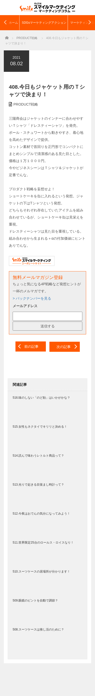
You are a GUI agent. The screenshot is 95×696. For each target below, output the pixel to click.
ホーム (13, 22)
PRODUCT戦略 (25, 104)
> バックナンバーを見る (32, 298)
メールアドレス (25, 306)
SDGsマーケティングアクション (44, 22)
